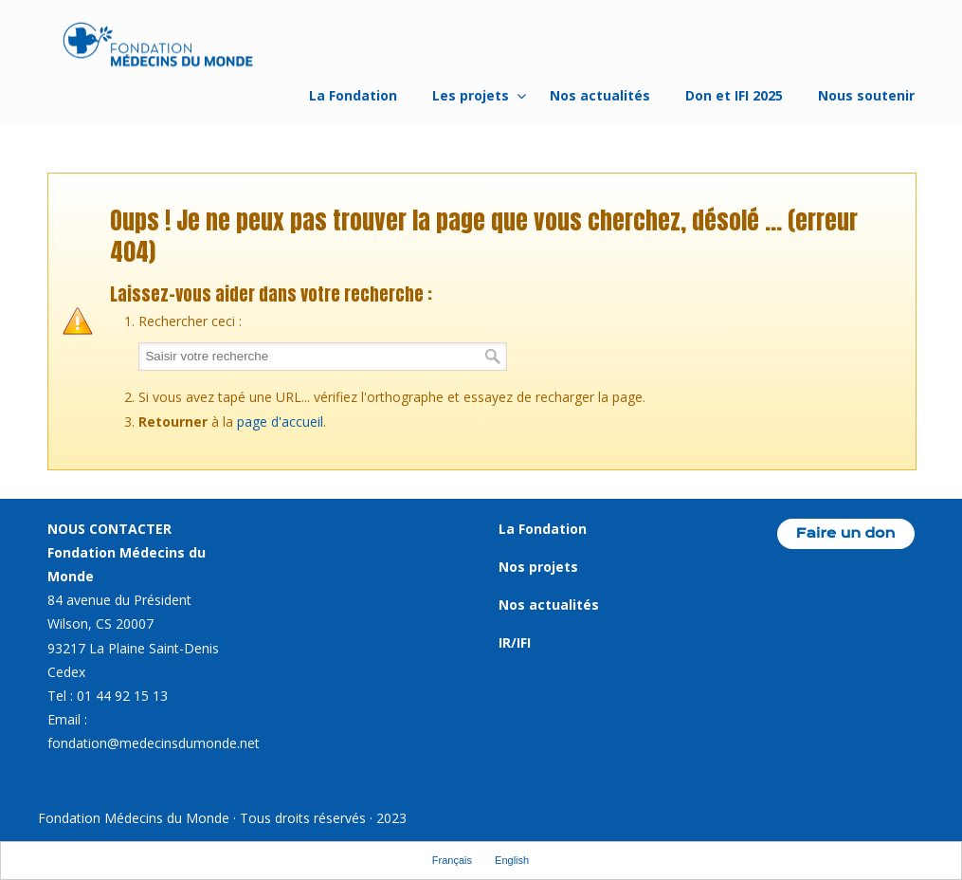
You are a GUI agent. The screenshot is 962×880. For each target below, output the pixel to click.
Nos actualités (549, 605)
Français (452, 860)
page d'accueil (280, 421)
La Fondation (543, 529)
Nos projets (538, 567)
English (512, 860)
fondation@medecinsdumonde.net (153, 743)
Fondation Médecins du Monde (158, 47)
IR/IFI (515, 642)
